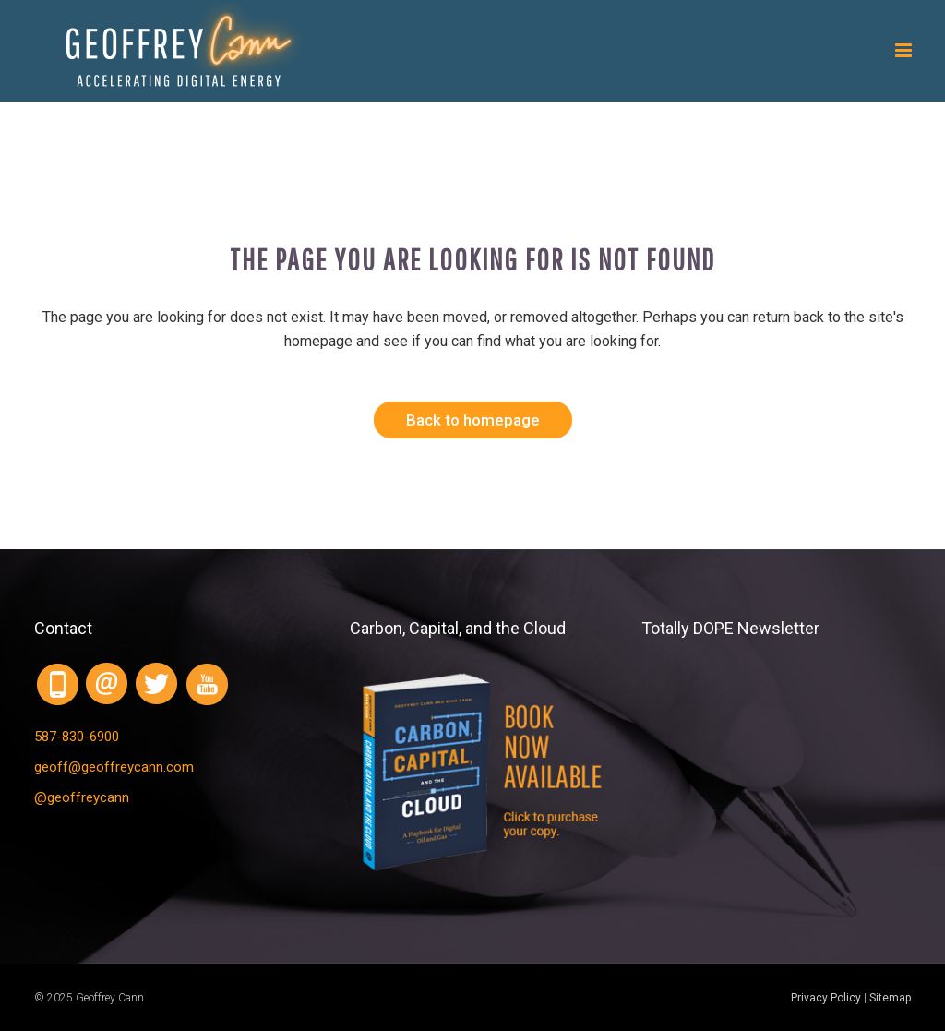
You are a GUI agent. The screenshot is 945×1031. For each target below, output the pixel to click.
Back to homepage (473, 420)
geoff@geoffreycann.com (114, 767)
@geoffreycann (81, 797)
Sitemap (890, 997)
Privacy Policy (826, 997)
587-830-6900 (76, 736)
